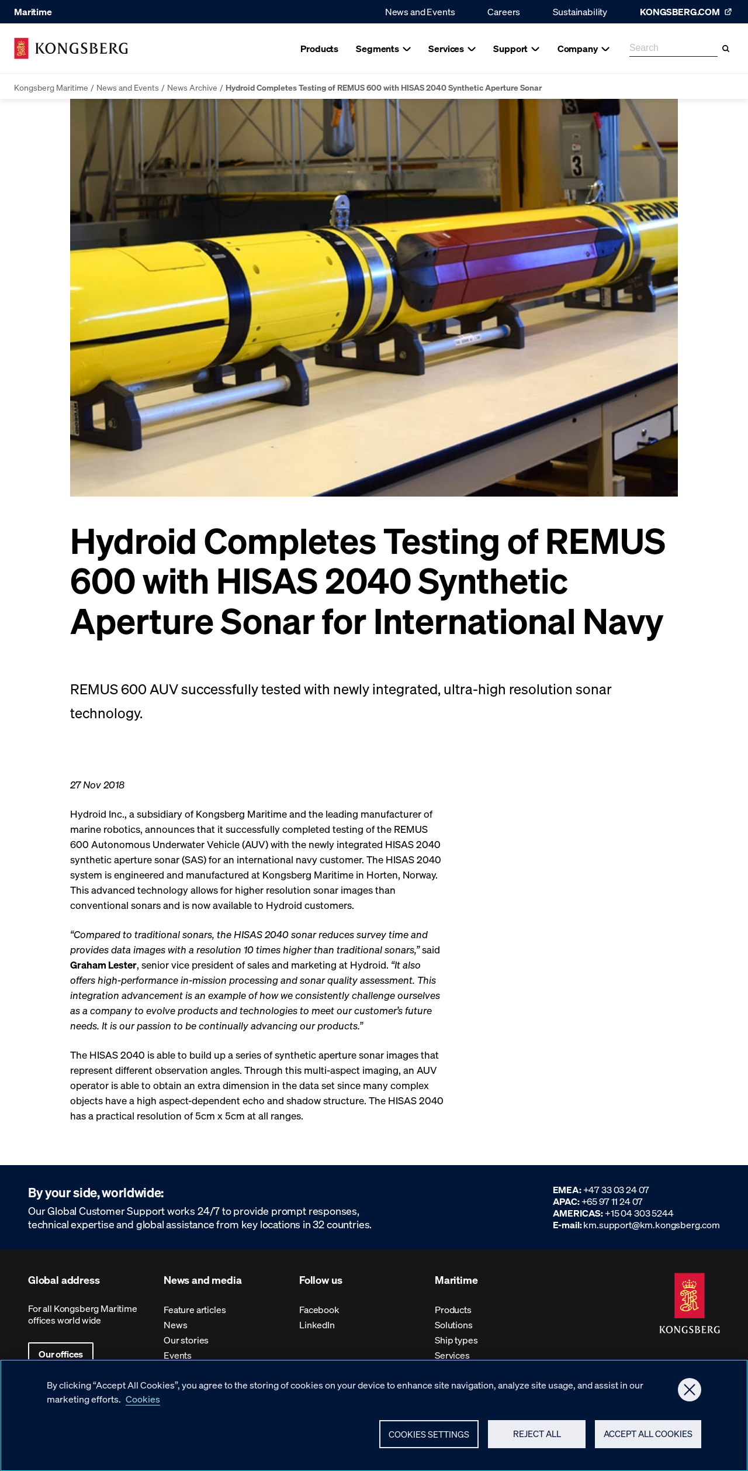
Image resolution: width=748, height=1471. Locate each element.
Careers (503, 11)
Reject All (537, 1440)
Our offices (61, 1354)
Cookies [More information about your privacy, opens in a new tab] (143, 1405)
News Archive (192, 87)
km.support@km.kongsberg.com (651, 1224)
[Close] (689, 1396)
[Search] (726, 48)
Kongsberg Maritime (51, 87)
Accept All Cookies (648, 1440)
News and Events (420, 11)
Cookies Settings (429, 1440)
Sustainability (580, 11)
